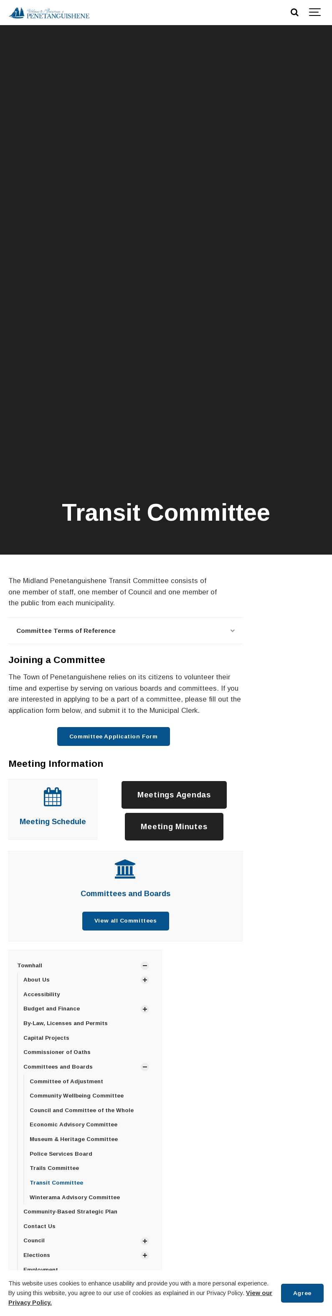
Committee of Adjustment (66, 1081)
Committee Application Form (113, 736)
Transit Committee (56, 1183)
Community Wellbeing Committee (77, 1095)
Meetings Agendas (174, 794)
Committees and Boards (125, 893)
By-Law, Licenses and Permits (65, 1023)
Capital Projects (46, 1038)
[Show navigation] (315, 12)
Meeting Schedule (53, 821)
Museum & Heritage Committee (74, 1139)
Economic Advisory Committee (73, 1124)
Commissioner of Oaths (57, 1052)
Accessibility (41, 994)
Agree (302, 1293)
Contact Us (39, 1226)
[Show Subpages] (145, 965)
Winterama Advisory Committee (75, 1197)
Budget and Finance (51, 1008)
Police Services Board (61, 1154)
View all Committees (125, 921)
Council (34, 1240)
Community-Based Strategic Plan (70, 1211)
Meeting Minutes (174, 826)
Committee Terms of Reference (125, 630)
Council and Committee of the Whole (82, 1110)
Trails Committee (54, 1168)
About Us (36, 980)
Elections (36, 1255)
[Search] (294, 12)
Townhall (29, 965)
